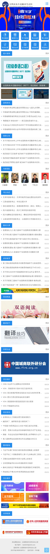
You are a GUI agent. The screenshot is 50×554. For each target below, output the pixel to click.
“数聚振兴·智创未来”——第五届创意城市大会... (20, 121)
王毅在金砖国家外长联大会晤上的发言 (16, 459)
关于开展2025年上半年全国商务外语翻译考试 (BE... (22, 149)
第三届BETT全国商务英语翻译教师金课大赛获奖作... (22, 276)
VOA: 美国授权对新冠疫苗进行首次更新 (17, 402)
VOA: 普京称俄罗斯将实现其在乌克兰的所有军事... (21, 393)
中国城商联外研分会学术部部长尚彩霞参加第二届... (21, 129)
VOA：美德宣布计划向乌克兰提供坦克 (16, 388)
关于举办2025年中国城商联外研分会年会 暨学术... (21, 272)
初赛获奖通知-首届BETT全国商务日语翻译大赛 (20, 243)
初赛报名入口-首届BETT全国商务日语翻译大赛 (20, 252)
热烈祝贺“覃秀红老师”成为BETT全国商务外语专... (21, 162)
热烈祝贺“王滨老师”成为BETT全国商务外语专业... (21, 154)
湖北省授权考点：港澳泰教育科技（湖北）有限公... (21, 206)
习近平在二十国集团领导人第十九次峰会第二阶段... (21, 454)
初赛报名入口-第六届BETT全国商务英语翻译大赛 (21, 230)
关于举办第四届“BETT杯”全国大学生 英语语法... (20, 239)
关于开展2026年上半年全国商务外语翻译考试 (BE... (22, 141)
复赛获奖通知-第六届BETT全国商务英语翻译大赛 (21, 248)
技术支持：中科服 (33, 550)
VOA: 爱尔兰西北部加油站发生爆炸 (15, 397)
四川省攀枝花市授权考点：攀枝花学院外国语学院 (21, 215)
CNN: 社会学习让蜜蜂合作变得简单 (15, 384)
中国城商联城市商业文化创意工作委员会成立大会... (21, 116)
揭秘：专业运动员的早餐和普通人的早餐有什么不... (21, 434)
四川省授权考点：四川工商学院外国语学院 (18, 210)
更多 (47, 53)
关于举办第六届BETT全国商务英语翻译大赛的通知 (21, 235)
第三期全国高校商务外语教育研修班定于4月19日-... (21, 268)
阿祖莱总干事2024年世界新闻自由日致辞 (17, 472)
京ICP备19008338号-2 (18, 550)
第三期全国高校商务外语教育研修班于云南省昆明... (21, 263)
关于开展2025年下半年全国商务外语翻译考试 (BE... (22, 145)
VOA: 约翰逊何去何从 (10, 406)
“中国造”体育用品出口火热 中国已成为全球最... (20, 426)
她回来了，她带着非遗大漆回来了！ (16, 421)
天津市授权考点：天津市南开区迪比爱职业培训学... (21, 197)
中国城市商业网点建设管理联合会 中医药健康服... (21, 112)
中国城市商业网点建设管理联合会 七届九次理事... (21, 108)
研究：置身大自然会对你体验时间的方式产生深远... (21, 430)
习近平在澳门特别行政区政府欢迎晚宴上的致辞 (20, 450)
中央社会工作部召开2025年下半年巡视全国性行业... (22, 125)
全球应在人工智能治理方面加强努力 (16, 417)
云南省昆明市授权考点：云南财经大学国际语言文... (21, 219)
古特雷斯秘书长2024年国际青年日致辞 (17, 463)
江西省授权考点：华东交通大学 (14, 202)
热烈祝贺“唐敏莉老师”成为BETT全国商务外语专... (21, 158)
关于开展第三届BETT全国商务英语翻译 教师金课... (21, 281)
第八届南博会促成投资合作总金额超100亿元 (19, 439)
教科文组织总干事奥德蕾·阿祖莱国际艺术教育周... (21, 467)
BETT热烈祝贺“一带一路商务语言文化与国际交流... (21, 285)
